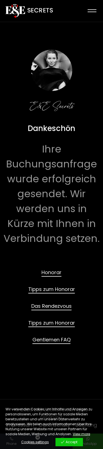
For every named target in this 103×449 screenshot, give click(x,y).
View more (81, 434)
